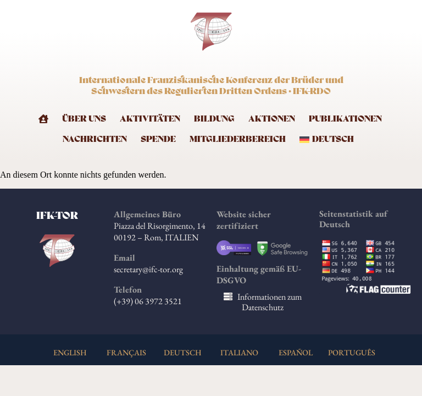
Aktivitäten (150, 119)
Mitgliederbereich (238, 139)
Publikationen (345, 119)
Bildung (214, 119)
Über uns (84, 119)
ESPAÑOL (296, 352)
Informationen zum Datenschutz (269, 302)
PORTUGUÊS (351, 352)
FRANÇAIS (126, 352)
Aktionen (271, 119)
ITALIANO (239, 352)
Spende (158, 139)
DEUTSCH (183, 352)
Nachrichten (95, 139)
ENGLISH (70, 352)
